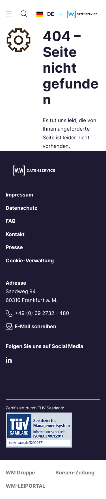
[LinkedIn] (9, 361)
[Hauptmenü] (9, 14)
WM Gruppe (20, 473)
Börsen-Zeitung (74, 473)
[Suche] (24, 14)
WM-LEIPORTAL (25, 486)
